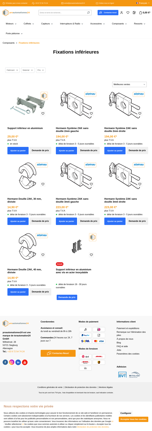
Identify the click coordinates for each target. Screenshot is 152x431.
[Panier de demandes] (134, 12)
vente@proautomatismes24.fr (74, 3)
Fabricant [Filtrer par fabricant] (12, 69)
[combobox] (62, 12)
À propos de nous (125, 339)
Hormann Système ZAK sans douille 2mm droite (120, 129)
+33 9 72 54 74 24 (41, 3)
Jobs (119, 350)
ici (112, 421)
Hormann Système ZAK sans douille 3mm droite (120, 200)
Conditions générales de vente (49, 387)
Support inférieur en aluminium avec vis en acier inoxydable (73, 271)
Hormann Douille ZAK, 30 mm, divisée (24, 200)
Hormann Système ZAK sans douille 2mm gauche (72, 129)
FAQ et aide (122, 346)
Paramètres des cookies (128, 354)
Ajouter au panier (18, 151)
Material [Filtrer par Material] (28, 69)
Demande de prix (40, 150)
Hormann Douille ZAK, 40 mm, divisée (24, 271)
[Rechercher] (88, 12)
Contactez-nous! (108, 13)
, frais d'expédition (68, 393)
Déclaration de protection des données (81, 387)
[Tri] (129, 84)
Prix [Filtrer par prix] (40, 69)
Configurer (125, 413)
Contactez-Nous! (58, 353)
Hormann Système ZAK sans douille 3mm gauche (72, 200)
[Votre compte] (121, 12)
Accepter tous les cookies (133, 419)
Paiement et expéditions (128, 328)
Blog (119, 343)
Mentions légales (106, 387)
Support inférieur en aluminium (25, 128)
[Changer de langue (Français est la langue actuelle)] (142, 3)
